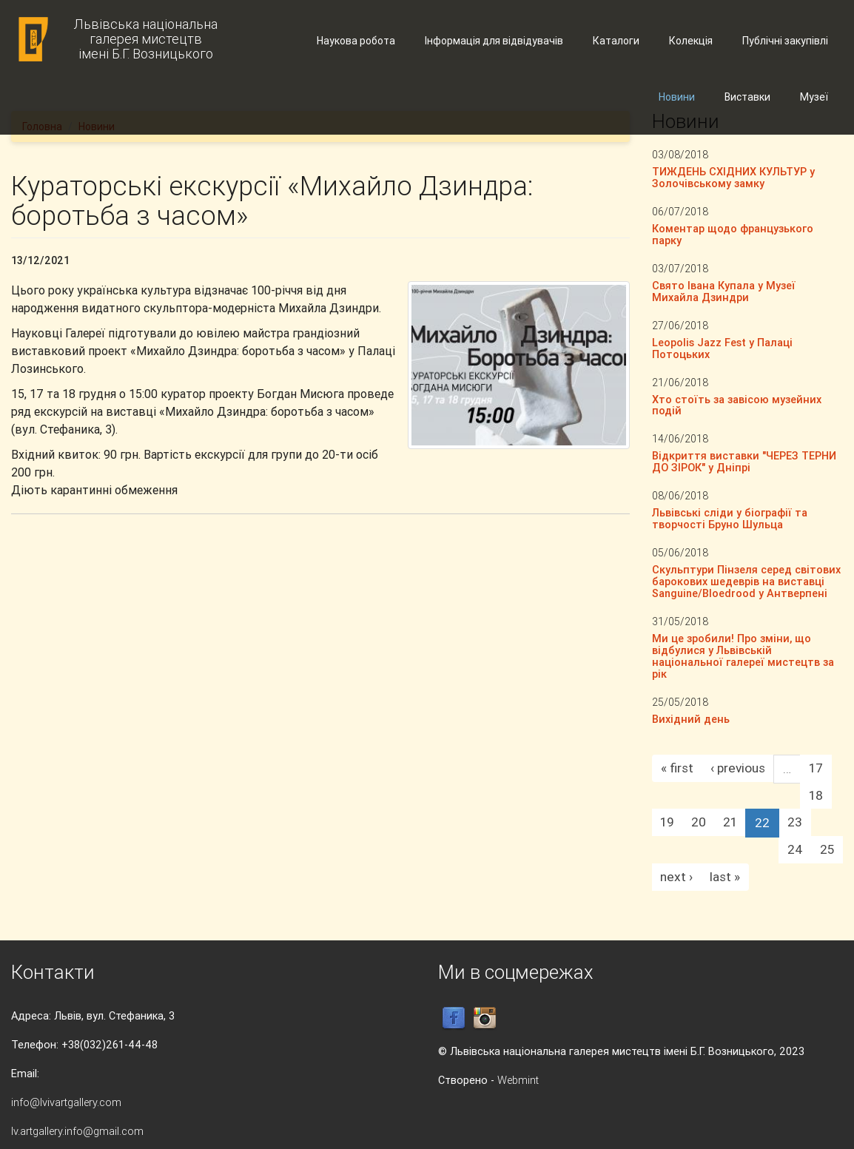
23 (794, 822)
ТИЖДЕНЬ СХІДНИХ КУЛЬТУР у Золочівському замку (733, 177)
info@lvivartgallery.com (66, 1102)
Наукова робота (356, 40)
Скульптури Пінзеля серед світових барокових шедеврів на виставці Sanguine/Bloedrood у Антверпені (746, 581)
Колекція (691, 40)
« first (677, 768)
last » (725, 877)
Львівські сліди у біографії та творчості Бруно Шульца (729, 518)
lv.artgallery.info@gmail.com (77, 1131)
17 (816, 768)
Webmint (518, 1080)
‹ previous (737, 768)
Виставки (747, 97)
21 (730, 822)
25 (827, 849)
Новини (677, 97)
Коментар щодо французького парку (732, 234)
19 (667, 822)
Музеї (814, 97)
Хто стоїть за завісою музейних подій (736, 405)
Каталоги (616, 40)
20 (698, 822)
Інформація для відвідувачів (494, 40)
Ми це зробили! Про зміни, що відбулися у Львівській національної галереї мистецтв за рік (743, 656)
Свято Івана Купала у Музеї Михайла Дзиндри (724, 291)
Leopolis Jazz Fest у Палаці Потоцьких (722, 348)
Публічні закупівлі (785, 40)
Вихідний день (691, 719)
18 (816, 795)
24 (795, 849)
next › (676, 877)
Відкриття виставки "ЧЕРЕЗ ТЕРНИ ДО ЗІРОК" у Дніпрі (744, 461)
